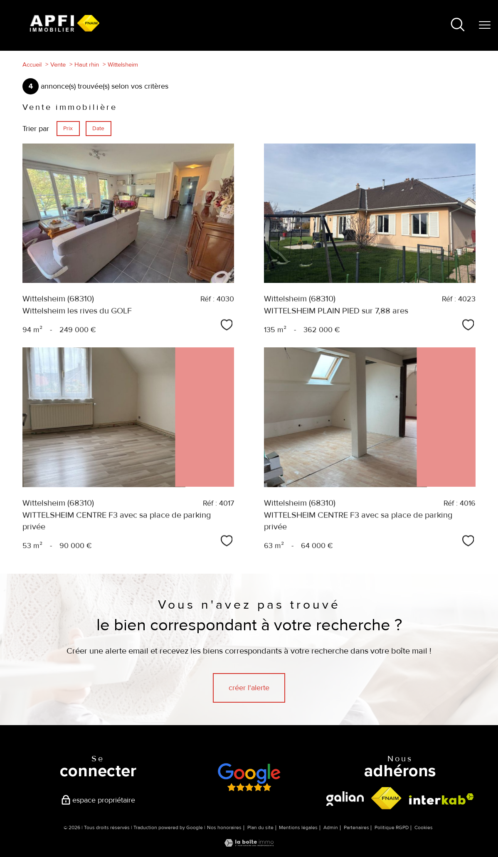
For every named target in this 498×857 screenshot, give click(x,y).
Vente (58, 64)
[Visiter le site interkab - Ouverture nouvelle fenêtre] (441, 799)
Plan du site (260, 828)
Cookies (423, 828)
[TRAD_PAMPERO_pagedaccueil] (64, 29)
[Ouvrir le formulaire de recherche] (457, 25)
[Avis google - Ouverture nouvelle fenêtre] (249, 777)
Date (98, 128)
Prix (68, 128)
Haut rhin (86, 64)
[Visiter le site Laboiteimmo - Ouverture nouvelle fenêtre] (249, 844)
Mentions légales (298, 828)
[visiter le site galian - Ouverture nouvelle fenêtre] (345, 798)
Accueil (32, 64)
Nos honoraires (224, 828)
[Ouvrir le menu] (484, 25)
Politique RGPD (392, 828)
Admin (330, 828)
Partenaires (356, 828)
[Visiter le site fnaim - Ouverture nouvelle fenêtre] (386, 798)
